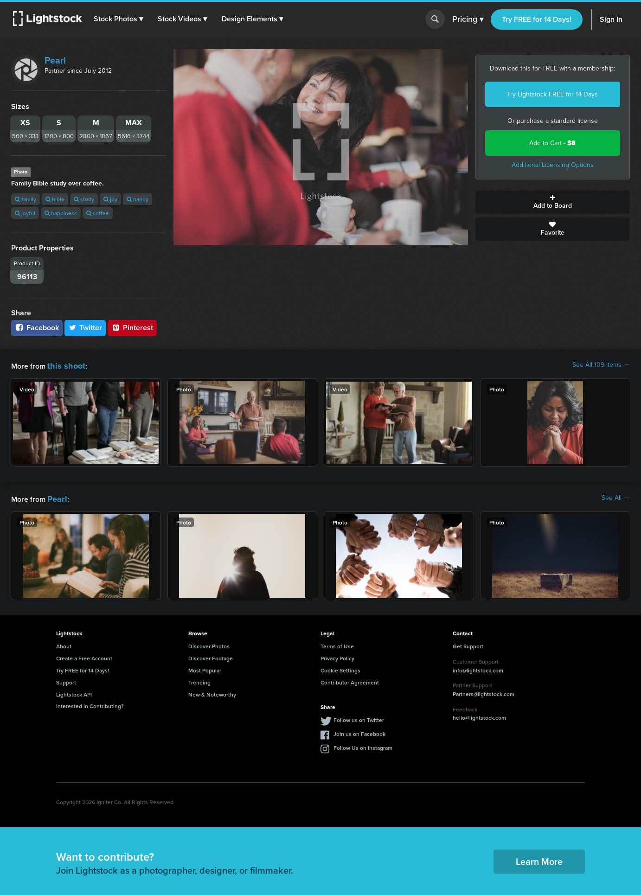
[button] (120, 19)
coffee (97, 213)
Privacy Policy (337, 655)
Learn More (539, 858)
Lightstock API (74, 692)
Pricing (467, 19)
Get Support (468, 643)
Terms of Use (337, 643)
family (25, 199)
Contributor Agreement (349, 680)
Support (66, 680)
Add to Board (553, 202)
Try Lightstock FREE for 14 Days (552, 94)
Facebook (37, 327)
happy (137, 199)
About (63, 643)
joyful (25, 213)
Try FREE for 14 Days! (536, 19)
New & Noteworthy (212, 692)
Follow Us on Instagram (362, 745)
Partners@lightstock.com (483, 691)
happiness (61, 213)
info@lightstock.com (478, 667)
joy (110, 199)
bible (54, 199)
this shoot (63, 364)
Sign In (611, 19)
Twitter (85, 327)
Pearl (55, 60)
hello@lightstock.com (479, 715)
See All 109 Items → (601, 365)
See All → (616, 496)
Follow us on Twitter (358, 717)
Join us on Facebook (359, 731)
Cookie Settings (340, 667)
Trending (199, 680)
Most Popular (204, 667)
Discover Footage (210, 655)
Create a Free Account (84, 655)
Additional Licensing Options (553, 165)
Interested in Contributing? (90, 703)
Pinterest (132, 327)
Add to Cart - (552, 143)
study (84, 199)
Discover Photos (209, 643)
